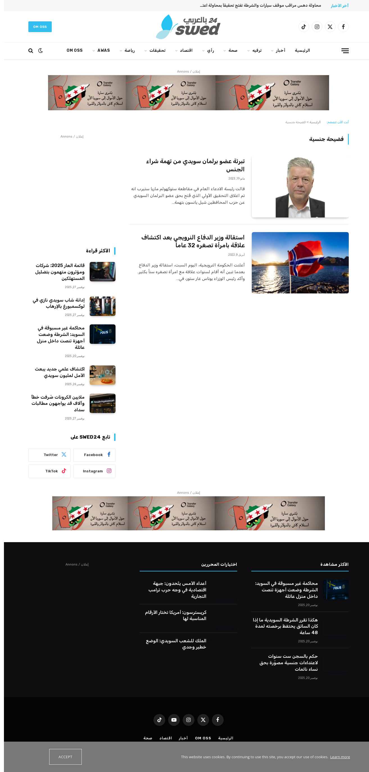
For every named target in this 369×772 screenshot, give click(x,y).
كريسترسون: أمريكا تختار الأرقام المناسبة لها (171, 615)
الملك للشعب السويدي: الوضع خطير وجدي (172, 644)
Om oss (36, 27)
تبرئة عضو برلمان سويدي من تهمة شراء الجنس (191, 165)
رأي (206, 50)
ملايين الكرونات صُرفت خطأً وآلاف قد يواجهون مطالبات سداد (54, 403)
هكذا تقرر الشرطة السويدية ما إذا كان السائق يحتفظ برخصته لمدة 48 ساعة (281, 626)
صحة (229, 50)
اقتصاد (182, 50)
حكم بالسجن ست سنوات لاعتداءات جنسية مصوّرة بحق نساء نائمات (284, 663)
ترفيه (253, 50)
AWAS (100, 50)
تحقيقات (154, 50)
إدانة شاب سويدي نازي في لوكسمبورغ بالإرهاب (55, 303)
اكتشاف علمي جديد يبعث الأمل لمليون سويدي (56, 372)
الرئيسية (298, 50)
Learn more (336, 756)
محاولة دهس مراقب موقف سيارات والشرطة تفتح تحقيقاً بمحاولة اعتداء (255, 5)
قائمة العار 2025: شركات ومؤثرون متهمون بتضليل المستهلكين (56, 272)
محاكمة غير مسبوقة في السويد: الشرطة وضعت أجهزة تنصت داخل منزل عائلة (57, 337)
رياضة (126, 50)
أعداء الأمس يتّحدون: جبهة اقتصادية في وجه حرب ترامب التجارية (173, 590)
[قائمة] (341, 50)
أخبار (277, 50)
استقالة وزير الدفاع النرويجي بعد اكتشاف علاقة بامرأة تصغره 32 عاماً (189, 241)
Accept (61, 756)
